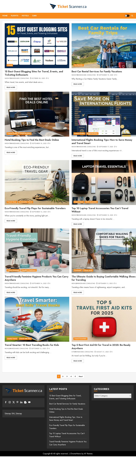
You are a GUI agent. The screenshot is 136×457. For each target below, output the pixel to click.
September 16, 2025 (39, 212)
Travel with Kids (25, 339)
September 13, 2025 (105, 284)
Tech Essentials (91, 202)
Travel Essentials (13, 270)
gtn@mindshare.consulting (82, 352)
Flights (14, 15)
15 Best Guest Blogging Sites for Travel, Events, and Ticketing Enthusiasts (34, 73)
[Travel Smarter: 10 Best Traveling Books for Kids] (37, 319)
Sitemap (8, 413)
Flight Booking (92, 133)
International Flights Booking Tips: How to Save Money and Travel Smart (102, 141)
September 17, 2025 (106, 147)
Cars (34, 15)
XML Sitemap (17, 413)
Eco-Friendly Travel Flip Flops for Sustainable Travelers (35, 208)
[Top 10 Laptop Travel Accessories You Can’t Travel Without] (104, 182)
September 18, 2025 (39, 143)
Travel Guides (12, 133)
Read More (11, 87)
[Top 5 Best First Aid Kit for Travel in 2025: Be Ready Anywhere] (104, 319)
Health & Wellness (29, 270)
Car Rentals (78, 65)
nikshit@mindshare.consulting (17, 78)
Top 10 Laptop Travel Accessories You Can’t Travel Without (100, 210)
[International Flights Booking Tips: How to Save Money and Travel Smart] (104, 114)
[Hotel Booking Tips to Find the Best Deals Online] (37, 114)
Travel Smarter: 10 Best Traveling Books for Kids (32, 345)
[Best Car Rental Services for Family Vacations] (104, 45)
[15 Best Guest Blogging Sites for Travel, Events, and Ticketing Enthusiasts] (37, 45)
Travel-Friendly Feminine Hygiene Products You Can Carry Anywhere (36, 278)
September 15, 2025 (106, 215)
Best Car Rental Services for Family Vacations (97, 71)
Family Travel (12, 339)
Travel (9, 65)
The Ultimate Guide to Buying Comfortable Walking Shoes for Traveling (104, 278)
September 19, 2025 (106, 75)
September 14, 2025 (39, 284)
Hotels (25, 15)
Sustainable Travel (25, 202)
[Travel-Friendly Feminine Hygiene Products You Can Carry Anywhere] (37, 250)
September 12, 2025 (38, 349)
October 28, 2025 (38, 78)
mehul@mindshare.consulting (83, 284)
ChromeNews (75, 453)
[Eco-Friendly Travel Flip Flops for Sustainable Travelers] (37, 182)
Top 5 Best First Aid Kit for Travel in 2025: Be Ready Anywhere (101, 346)
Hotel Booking (25, 133)
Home (4, 15)
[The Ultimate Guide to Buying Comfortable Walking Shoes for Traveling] (104, 250)
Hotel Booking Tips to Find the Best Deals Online (32, 140)
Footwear (77, 270)
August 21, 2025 (102, 352)
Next (81, 376)
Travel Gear (11, 202)
